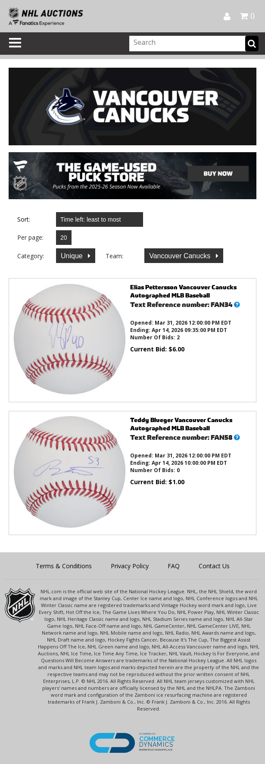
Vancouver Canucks (180, 256)
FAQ (174, 566)
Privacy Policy (130, 566)
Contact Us (214, 566)
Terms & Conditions (64, 566)
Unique (72, 256)
